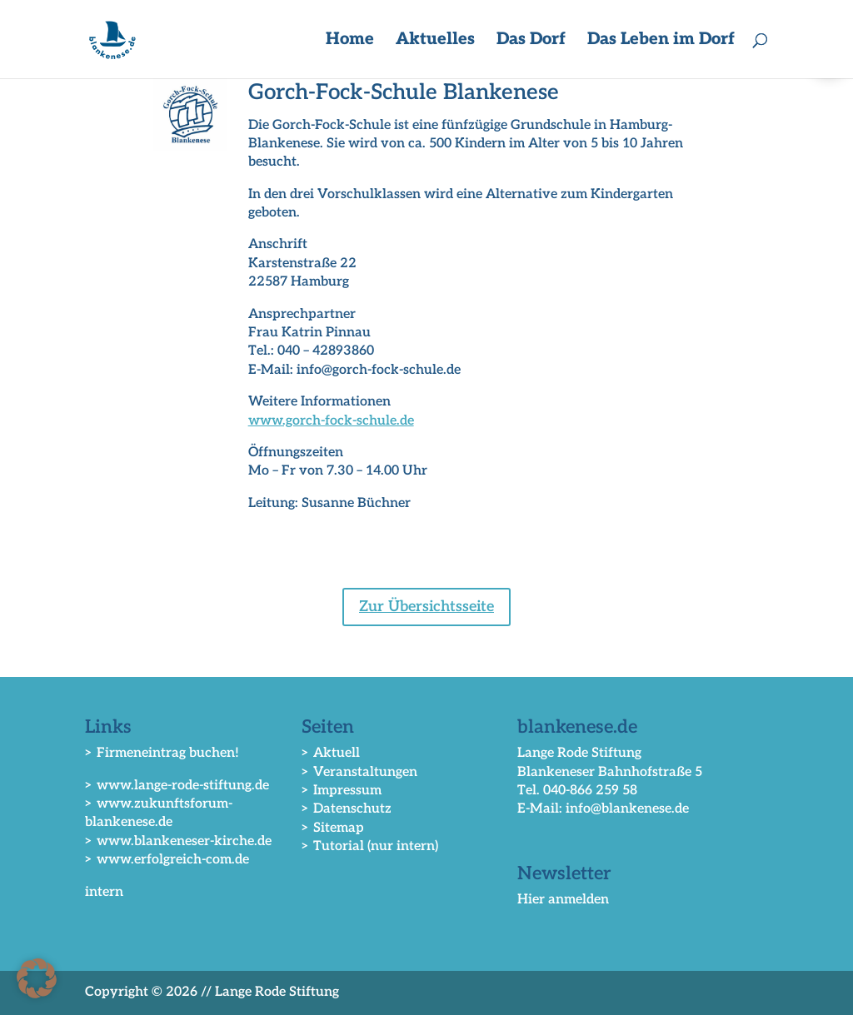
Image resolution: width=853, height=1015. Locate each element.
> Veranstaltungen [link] (359, 772)
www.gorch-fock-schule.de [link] (331, 421)
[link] (115, 39)
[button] (36, 978)
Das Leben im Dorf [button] (661, 41)
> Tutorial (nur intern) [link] (370, 846)
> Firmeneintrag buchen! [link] (162, 753)
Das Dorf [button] (531, 41)
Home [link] (350, 41)
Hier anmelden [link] (563, 900)
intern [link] (104, 892)
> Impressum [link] (342, 791)
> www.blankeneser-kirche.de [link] (178, 841)
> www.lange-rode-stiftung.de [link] (177, 786)
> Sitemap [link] (333, 828)
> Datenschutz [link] (347, 809)
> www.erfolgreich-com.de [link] (167, 860)
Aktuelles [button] (435, 41)
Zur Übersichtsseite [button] (426, 606)
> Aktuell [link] (331, 753)
